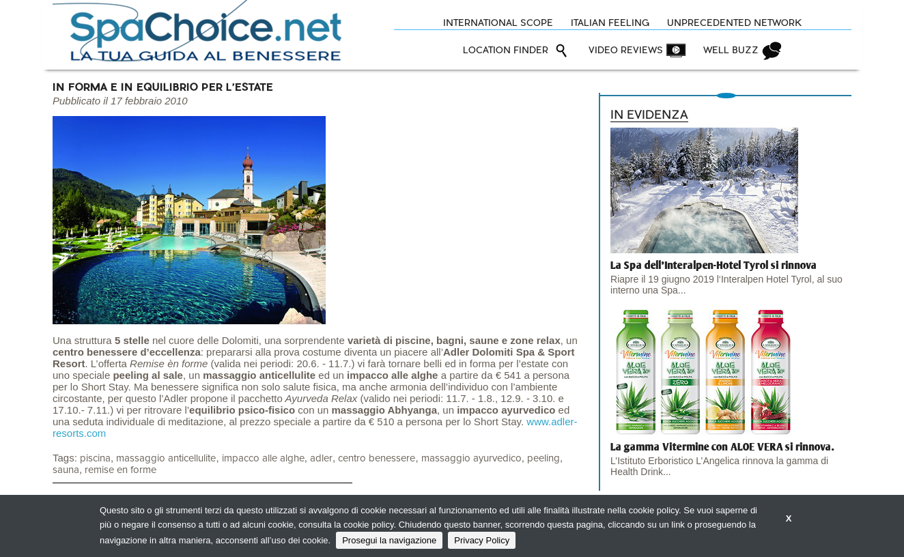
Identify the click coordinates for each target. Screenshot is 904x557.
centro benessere (376, 458)
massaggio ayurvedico (471, 458)
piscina (95, 458)
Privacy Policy (481, 540)
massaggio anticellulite (166, 458)
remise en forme (120, 470)
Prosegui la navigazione (389, 540)
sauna (66, 470)
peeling (543, 458)
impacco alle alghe (263, 458)
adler (321, 458)
